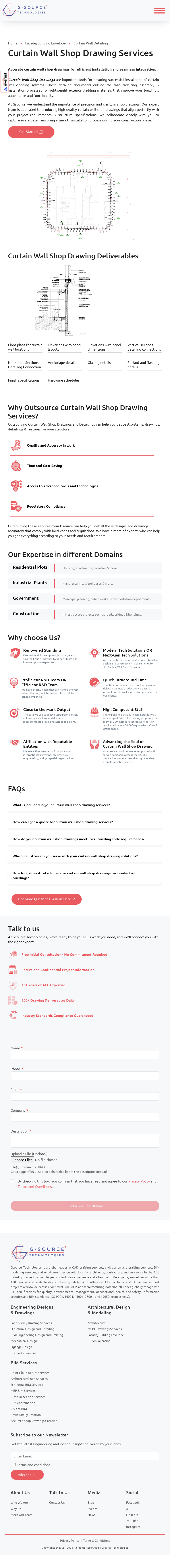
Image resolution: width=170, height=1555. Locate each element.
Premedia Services (23, 1353)
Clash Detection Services (28, 1397)
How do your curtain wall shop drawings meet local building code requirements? (78, 839)
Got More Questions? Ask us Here (46, 899)
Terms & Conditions (96, 1541)
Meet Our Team (21, 1515)
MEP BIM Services (23, 1391)
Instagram (133, 1527)
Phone (17, 1069)
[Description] (85, 1141)
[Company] (85, 1117)
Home (12, 43)
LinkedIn (132, 1515)
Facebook (132, 1503)
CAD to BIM (19, 1409)
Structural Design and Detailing (32, 1329)
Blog (91, 1503)
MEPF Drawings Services (105, 1329)
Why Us (16, 1509)
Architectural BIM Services (29, 1379)
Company (19, 1111)
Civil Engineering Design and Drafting (37, 1335)
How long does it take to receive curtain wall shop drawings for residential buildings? (74, 875)
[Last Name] (85, 1055)
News (91, 1515)
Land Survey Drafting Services (31, 1323)
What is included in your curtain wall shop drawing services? (61, 805)
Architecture (97, 1323)
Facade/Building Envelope (45, 43)
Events (92, 1509)
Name (17, 1048)
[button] (85, 1206)
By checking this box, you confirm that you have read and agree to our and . (87, 1184)
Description (21, 1131)
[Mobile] (85, 1076)
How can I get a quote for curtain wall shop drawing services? (63, 822)
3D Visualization (99, 1341)
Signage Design (21, 1347)
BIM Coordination (23, 1403)
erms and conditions (34, 1465)
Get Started (31, 132)
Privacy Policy (139, 1181)
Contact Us (57, 1503)
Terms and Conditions (35, 1187)
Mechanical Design (24, 1341)
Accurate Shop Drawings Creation (34, 1421)
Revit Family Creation (26, 1415)
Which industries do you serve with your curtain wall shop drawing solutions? (75, 856)
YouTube (132, 1521)
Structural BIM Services (27, 1385)
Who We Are (19, 1503)
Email (16, 1090)
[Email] (85, 1096)
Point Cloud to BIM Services (30, 1373)
